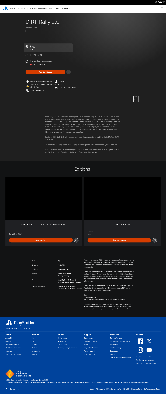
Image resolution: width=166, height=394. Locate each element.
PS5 (19, 9)
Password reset (89, 351)
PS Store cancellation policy (120, 341)
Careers (8, 341)
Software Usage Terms (152, 389)
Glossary (113, 354)
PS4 (25, 9)
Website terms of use (114, 389)
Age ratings (114, 344)
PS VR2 (34, 344)
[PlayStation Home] (5, 8)
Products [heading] (36, 334)
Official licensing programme (120, 357)
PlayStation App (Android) (145, 360)
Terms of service (116, 338)
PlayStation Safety (90, 341)
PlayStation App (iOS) (143, 357)
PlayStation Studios (12, 344)
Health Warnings (90, 297)
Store (57, 9)
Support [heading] (87, 334)
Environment (62, 338)
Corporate (8, 351)
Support (65, 9)
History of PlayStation (13, 354)
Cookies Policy (137, 389)
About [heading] (8, 334)
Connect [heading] (139, 334)
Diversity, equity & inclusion (67, 348)
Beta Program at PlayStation (146, 363)
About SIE (8, 338)
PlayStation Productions (13, 348)
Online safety (62, 344)
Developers (114, 351)
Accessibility (62, 341)
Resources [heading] (114, 334)
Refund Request (89, 354)
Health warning (115, 348)
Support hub (88, 338)
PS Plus (32, 9)
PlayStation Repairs (91, 348)
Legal (92, 389)
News (50, 9)
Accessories (42, 9)
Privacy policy (100, 389)
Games (12, 9)
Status (86, 344)
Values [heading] (61, 334)
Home (7, 328)
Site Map (127, 389)
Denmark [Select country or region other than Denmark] (12, 389)
